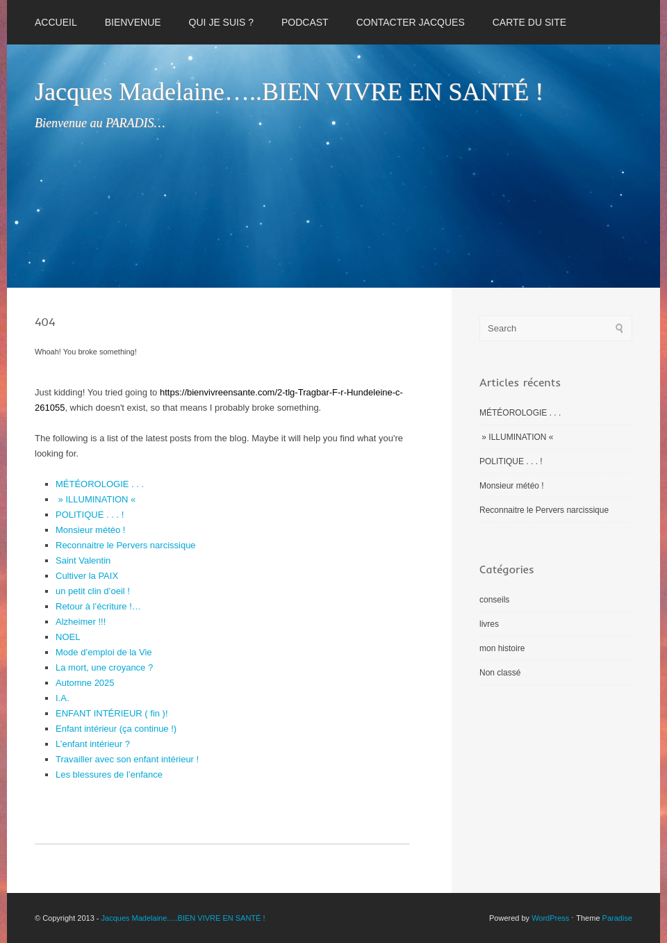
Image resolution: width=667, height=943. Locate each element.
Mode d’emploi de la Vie (104, 652)
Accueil (56, 22)
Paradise (617, 918)
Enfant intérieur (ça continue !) (116, 728)
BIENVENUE (133, 22)
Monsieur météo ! (90, 530)
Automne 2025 (85, 683)
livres (489, 624)
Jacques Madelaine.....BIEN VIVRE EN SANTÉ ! (183, 918)
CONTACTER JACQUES (410, 22)
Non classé (499, 673)
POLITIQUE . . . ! (90, 514)
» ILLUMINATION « (97, 499)
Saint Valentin (83, 560)
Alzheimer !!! (81, 621)
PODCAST (305, 22)
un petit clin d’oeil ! (93, 591)
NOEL (68, 637)
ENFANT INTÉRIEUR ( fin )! (112, 713)
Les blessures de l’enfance (109, 774)
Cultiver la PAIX (87, 576)
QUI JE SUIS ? (221, 22)
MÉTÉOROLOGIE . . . (100, 484)
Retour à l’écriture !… (98, 606)
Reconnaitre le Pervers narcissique (126, 545)
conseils (494, 600)
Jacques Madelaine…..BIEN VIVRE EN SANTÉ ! (289, 92)
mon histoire (502, 648)
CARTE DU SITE (529, 22)
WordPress (550, 918)
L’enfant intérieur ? (93, 744)
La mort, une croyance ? (104, 667)
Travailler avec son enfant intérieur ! (127, 759)
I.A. (62, 698)
